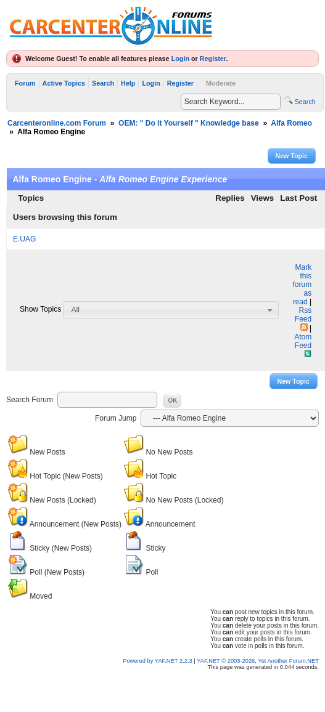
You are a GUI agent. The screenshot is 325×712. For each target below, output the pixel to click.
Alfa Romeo (291, 123)
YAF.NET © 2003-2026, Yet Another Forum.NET (258, 661)
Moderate (221, 83)
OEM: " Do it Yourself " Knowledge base (188, 123)
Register (213, 58)
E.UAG (24, 239)
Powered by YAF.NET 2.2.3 (158, 661)
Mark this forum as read (301, 284)
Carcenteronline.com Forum (56, 123)
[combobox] (171, 309)
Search (103, 83)
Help (128, 83)
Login (180, 58)
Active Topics (64, 83)
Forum (25, 83)
